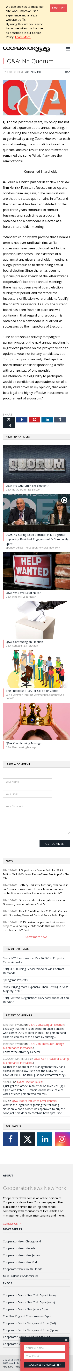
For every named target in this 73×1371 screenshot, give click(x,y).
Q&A (67, 71)
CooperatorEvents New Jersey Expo (25, 1309)
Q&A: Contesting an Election (46, 1024)
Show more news (36, 937)
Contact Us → (12, 1223)
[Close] (58, 8)
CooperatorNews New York (20, 1262)
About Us (8, 1366)
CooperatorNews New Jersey (21, 1255)
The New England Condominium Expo (27, 1316)
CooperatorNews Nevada (19, 1248)
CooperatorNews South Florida (22, 1269)
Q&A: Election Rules (29, 1082)
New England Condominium (20, 1276)
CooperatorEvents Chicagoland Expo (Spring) (31, 1330)
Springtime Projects (15, 980)
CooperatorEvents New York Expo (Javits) (29, 1302)
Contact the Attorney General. (21, 1052)
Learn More (23, 37)
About (8, 1175)
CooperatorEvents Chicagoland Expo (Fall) (29, 1323)
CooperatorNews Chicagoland (22, 1241)
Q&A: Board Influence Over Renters (34, 1101)
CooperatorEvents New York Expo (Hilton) (29, 1295)
